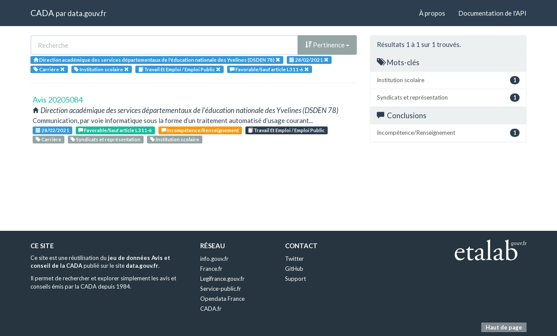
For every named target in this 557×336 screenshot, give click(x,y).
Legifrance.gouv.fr (222, 278)
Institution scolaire (174, 139)
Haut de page (504, 327)
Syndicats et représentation (105, 139)
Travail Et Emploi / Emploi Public (286, 130)
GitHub (294, 268)
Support (295, 278)
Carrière (48, 139)
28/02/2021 (52, 130)
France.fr (211, 268)
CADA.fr (210, 308)
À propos (432, 13)
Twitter (294, 258)
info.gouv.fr (214, 258)
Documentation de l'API (492, 13)
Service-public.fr (220, 288)
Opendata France (222, 298)
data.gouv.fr (86, 13)
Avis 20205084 (58, 99)
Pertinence (327, 45)
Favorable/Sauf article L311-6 (115, 130)
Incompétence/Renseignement (200, 130)
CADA (42, 13)
